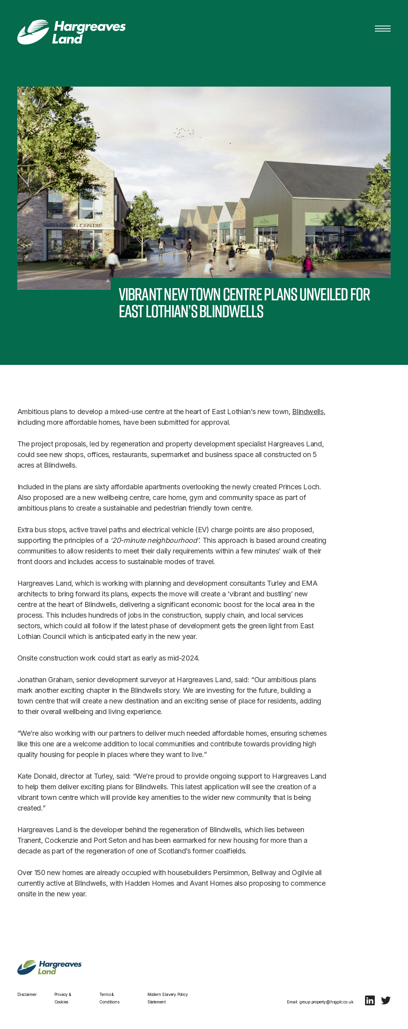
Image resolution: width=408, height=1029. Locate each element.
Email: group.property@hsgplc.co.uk (320, 1001)
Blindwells (307, 415)
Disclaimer (27, 994)
